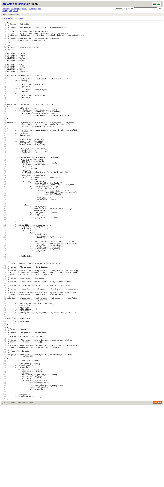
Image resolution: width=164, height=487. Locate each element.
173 (4, 404)
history (4, 11)
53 (4, 138)
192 (4, 446)
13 (4, 49)
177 (4, 413)
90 (4, 220)
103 (4, 249)
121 (4, 289)
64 (4, 162)
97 (4, 235)
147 (4, 346)
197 (4, 457)
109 (4, 262)
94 (4, 229)
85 (4, 209)
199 (4, 462)
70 (4, 176)
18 (4, 60)
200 (4, 464)
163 (4, 382)
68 (4, 171)
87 (4, 213)
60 (4, 153)
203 (4, 471)
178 (4, 415)
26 (4, 78)
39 (4, 107)
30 (4, 87)
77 (4, 191)
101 (4, 244)
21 (4, 67)
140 (4, 331)
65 (4, 164)
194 (4, 451)
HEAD (15, 11)
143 (4, 337)
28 (4, 82)
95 (4, 231)
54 (4, 140)
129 (4, 306)
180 (4, 420)
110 (4, 264)
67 (4, 169)
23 (4, 71)
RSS (159, 483)
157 (4, 369)
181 (4, 422)
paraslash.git (22, 3)
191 (4, 444)
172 (4, 402)
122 (4, 291)
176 (4, 411)
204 (4, 473)
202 (4, 468)
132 (4, 313)
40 (4, 109)
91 (4, 222)
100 (4, 242)
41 (4, 111)
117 (4, 280)
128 (4, 304)
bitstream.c (20, 18)
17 (4, 58)
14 (4, 51)
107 (4, 258)
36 (4, 100)
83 (4, 204)
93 (4, 227)
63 (4, 160)
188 (4, 437)
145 (4, 342)
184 (4, 428)
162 (4, 380)
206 (4, 477)
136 (4, 322)
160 (4, 375)
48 (4, 127)
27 (4, 80)
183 (4, 426)
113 (4, 271)
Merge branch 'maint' (10, 15)
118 (4, 282)
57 (4, 147)
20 (4, 65)
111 (4, 266)
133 (4, 315)
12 (4, 47)
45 (4, 120)
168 (4, 393)
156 (4, 366)
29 (4, 85)
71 (4, 178)
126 (4, 300)
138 (4, 326)
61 (4, 156)
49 (4, 129)
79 (4, 196)
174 (4, 406)
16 (4, 56)
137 (4, 324)
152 (4, 357)
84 (4, 207)
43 (4, 116)
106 (4, 255)
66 (4, 167)
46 (4, 122)
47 (4, 125)
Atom (155, 483)
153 (4, 360)
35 (4, 98)
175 (4, 408)
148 (4, 349)
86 (4, 211)
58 (4, 149)
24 (4, 74)
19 (4, 62)
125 (4, 298)
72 (4, 180)
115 (4, 275)
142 (4, 335)
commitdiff (32, 9)
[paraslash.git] (8, 18)
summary (5, 9)
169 (4, 395)
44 (4, 118)
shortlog (14, 9)
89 (4, 218)
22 (4, 69)
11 (4, 45)
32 (4, 91)
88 (4, 215)
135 (4, 320)
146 (4, 344)
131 (4, 311)
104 (4, 251)
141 (4, 333)
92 (4, 224)
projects (7, 3)
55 (4, 142)
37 (4, 102)
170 (4, 397)
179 (4, 417)
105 (4, 253)
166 (4, 388)
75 (4, 187)
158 (4, 371)
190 (4, 442)
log (19, 9)
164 (4, 384)
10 (4, 42)
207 (4, 479)
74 (4, 184)
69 (4, 173)
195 (4, 453)
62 (4, 158)
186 (4, 433)
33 (4, 93)
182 (4, 424)
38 (4, 105)
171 (4, 400)
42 (4, 113)
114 (4, 273)
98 (4, 238)
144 (4, 340)
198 (4, 459)
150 (4, 353)
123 (4, 293)
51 (4, 133)
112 (4, 269)
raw (10, 11)
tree (39, 9)
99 (4, 240)
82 (4, 202)
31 (4, 89)
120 (4, 286)
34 (4, 96)
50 (4, 131)
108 (4, 260)
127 (4, 302)
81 (4, 200)
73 (4, 182)
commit (24, 9)
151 (4, 355)
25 (4, 76)
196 (4, 455)
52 (4, 136)
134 (4, 317)
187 (4, 435)
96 (4, 233)
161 (4, 377)
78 (4, 193)
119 (4, 284)
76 (4, 189)
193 (4, 448)
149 (4, 351)
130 (4, 309)
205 (4, 475)
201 (4, 466)
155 (4, 364)
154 (4, 362)
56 (4, 145)
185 (4, 431)
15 (4, 54)
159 (4, 373)
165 (4, 386)
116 (4, 278)
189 (4, 439)
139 (4, 329)
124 (4, 295)
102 (4, 247)
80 (4, 198)
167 (4, 391)
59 (4, 151)
